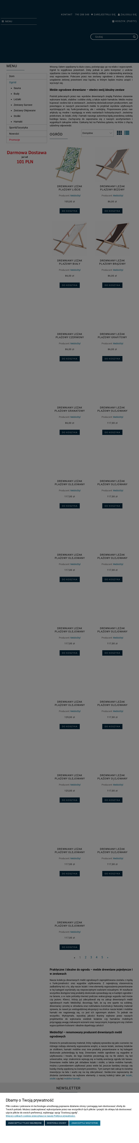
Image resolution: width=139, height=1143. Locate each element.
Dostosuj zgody (56, 1123)
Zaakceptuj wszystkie (84, 1123)
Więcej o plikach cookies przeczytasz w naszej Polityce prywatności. (40, 1116)
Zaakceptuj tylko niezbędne (25, 1123)
